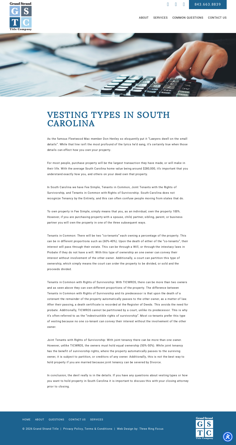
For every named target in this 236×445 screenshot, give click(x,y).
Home (26, 419)
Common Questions (187, 17)
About (144, 17)
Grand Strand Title (20, 16)
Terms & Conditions (98, 428)
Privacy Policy (73, 428)
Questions (56, 419)
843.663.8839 (208, 4)
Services (160, 17)
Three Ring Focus (151, 428)
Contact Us (217, 17)
